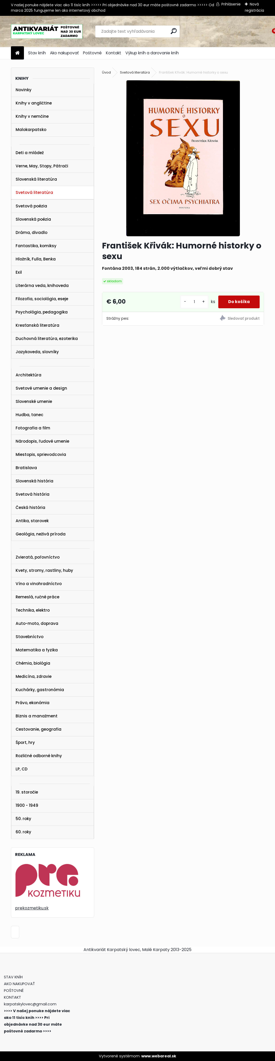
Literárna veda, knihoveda (42, 285)
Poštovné (92, 53)
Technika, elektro (33, 610)
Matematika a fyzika (37, 650)
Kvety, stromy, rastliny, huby (44, 570)
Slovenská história (34, 481)
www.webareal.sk (158, 1056)
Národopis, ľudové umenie (42, 441)
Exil (19, 272)
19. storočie (27, 792)
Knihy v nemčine (32, 116)
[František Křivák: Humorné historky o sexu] (183, 158)
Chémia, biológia (33, 663)
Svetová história (32, 494)
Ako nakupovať (64, 53)
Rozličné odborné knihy (39, 755)
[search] (174, 31)
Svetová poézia (31, 206)
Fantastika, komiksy (36, 245)
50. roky (23, 818)
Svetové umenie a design (41, 388)
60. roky (23, 832)
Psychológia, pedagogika (42, 312)
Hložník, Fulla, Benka (36, 259)
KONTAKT (12, 997)
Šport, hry (25, 742)
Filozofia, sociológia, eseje (42, 299)
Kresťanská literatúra (37, 325)
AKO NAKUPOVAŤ (19, 983)
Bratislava (26, 467)
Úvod (106, 72)
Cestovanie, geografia (38, 729)
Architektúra (28, 375)
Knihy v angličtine (34, 103)
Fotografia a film (33, 428)
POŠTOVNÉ (14, 990)
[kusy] (193, 301)
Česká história (30, 507)
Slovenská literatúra (36, 179)
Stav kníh (37, 53)
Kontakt (113, 53)
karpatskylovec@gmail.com (30, 1004)
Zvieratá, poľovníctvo (38, 557)
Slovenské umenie (34, 401)
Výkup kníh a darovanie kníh (152, 53)
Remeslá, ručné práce (37, 597)
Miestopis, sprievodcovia (41, 454)
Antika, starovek (32, 520)
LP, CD (22, 769)
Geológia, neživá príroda (41, 534)
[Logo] (46, 31)
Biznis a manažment (36, 716)
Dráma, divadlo (31, 232)
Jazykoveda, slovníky (37, 352)
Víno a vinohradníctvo (39, 583)
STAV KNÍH (14, 977)
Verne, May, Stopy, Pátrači (42, 166)
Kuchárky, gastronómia (40, 689)
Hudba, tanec (29, 414)
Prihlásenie (231, 4)
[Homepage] (17, 53)
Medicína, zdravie (34, 676)
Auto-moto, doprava (37, 623)
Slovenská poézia (33, 219)
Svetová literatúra (34, 192)
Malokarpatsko (31, 129)
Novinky (23, 90)
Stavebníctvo (29, 636)
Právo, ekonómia (32, 702)
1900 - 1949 (27, 805)
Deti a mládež (30, 152)
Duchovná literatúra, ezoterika (47, 338)
